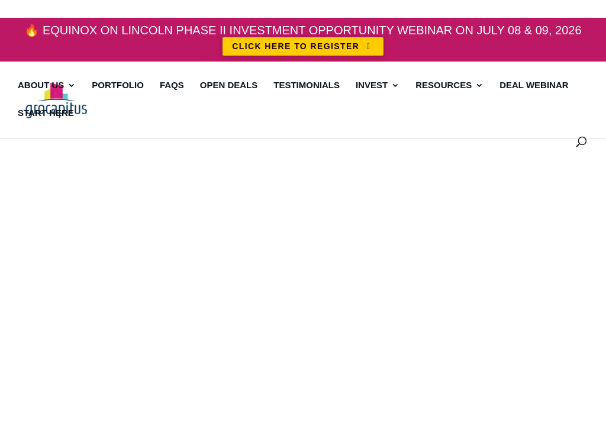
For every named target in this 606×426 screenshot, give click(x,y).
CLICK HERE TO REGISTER (302, 46)
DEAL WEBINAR (533, 85)
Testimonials (306, 85)
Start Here (46, 113)
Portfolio (118, 85)
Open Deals (229, 85)
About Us (41, 85)
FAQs (172, 85)
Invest (372, 85)
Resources (443, 85)
